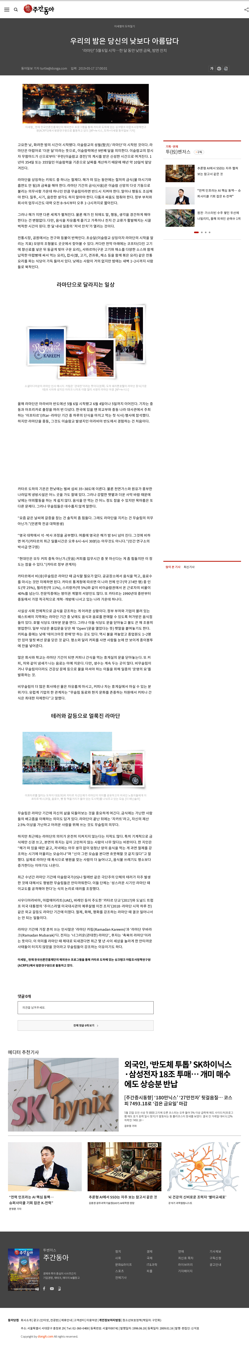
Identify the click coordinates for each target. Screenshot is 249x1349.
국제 (149, 1258)
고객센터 (79, 1320)
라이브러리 (185, 1265)
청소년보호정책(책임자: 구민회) (142, 1320)
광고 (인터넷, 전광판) (46, 1320)
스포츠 (119, 1271)
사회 (118, 1258)
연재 (181, 1251)
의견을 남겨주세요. (33, 1007)
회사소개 (26, 1320)
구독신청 (215, 1258)
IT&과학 (152, 1265)
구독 (199, 152)
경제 (149, 1251)
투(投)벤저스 (178, 152)
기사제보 (215, 1251)
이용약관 (91, 1320)
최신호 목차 (185, 1258)
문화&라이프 (123, 1265)
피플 (149, 1271)
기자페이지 (185, 1271)
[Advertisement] (76, 454)
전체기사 (121, 1278)
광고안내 (215, 1265)
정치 (118, 1251)
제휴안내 (66, 1320)
